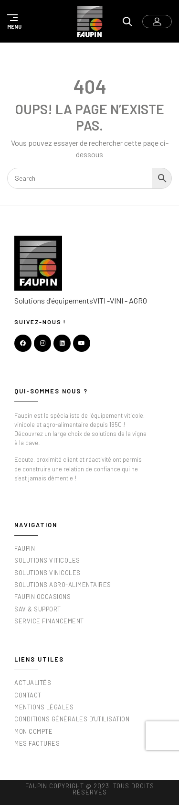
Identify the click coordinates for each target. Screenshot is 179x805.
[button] (13, 21)
